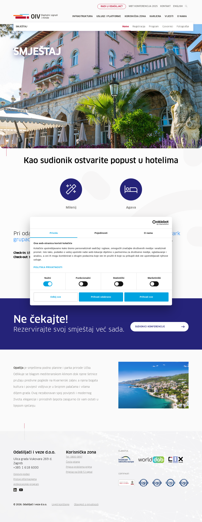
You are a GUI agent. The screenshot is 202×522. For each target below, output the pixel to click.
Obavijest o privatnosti (86, 505)
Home (125, 27)
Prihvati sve (146, 297)
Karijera (155, 16)
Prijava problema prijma (79, 467)
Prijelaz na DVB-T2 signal (79, 472)
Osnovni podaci (21, 474)
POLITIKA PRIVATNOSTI (48, 267)
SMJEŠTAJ (21, 27)
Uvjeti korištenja (60, 505)
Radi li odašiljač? (112, 6)
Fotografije (183, 27)
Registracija (139, 27)
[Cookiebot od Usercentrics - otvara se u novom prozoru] (155, 222)
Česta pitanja (73, 462)
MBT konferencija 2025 (143, 6)
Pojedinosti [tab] (101, 233)
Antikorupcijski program (26, 484)
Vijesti (169, 16)
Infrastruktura (82, 16)
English (178, 6)
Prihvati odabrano (101, 297)
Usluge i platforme (108, 16)
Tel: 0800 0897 (74, 457)
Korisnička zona (135, 16)
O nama (182, 16)
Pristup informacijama (25, 479)
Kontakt (165, 6)
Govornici (167, 27)
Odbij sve (55, 297)
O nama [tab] (148, 233)
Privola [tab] (54, 233)
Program (154, 27)
